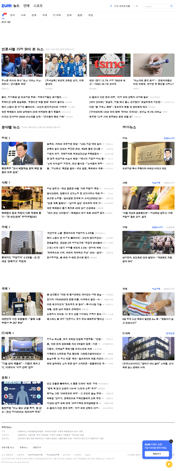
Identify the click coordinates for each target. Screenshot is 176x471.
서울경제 (156, 182)
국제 (44, 15)
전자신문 (170, 333)
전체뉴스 (24, 447)
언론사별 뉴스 (8, 447)
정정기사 (6, 427)
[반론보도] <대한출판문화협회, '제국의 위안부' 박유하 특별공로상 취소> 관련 (50, 431)
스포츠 (38, 6)
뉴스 (16, 6)
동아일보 (93, 88)
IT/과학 (57, 15)
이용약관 (20, 454)
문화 (69, 15)
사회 (23, 15)
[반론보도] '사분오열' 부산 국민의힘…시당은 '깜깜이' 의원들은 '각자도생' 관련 (51, 435)
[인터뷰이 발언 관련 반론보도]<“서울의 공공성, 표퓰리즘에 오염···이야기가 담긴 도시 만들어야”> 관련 (61, 438)
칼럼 (79, 15)
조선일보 (49, 88)
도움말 (87, 454)
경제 (34, 15)
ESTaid (6, 462)
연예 (26, 6)
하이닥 (136, 88)
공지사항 (66, 454)
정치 (12, 15)
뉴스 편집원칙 (7, 454)
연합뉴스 (5, 88)
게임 (90, 15)
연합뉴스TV (169, 138)
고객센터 (77, 454)
